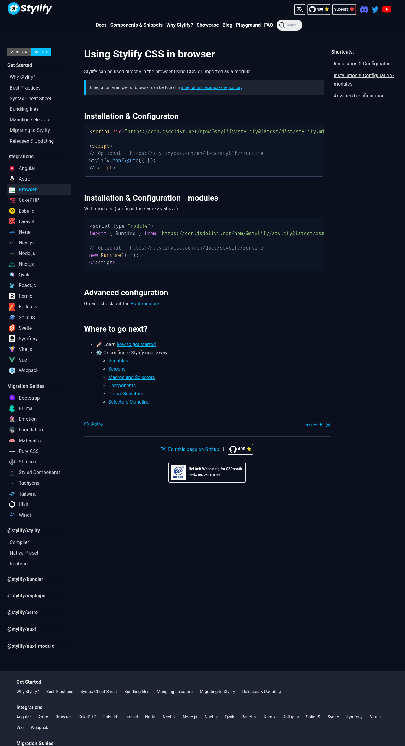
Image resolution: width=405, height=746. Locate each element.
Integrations (29, 707)
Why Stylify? (179, 25)
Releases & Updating (261, 691)
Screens (116, 369)
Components (122, 385)
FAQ (268, 25)
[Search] (289, 25)
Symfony (354, 717)
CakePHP (87, 717)
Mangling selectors (175, 691)
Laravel (131, 717)
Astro (43, 717)
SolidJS (313, 717)
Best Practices (59, 691)
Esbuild (110, 717)
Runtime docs (145, 303)
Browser (63, 717)
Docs (101, 25)
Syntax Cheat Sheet (98, 691)
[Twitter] (375, 9)
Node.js (190, 717)
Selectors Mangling (129, 402)
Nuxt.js (211, 717)
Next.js (169, 717)
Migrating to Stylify (217, 691)
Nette (150, 717)
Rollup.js (291, 717)
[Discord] (364, 9)
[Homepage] (30, 9)
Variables (118, 361)
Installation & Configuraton (362, 64)
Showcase (208, 25)
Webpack (39, 727)
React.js (249, 717)
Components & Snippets (136, 25)
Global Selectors (125, 394)
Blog (227, 25)
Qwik (229, 717)
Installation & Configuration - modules (364, 80)
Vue (20, 727)
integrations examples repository (211, 87)
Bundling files (137, 691)
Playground (248, 25)
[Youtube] (386, 9)
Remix (270, 717)
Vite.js (376, 717)
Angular (23, 717)
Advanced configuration (359, 96)
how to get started (136, 344)
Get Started (28, 682)
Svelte (333, 717)
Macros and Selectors (131, 377)
